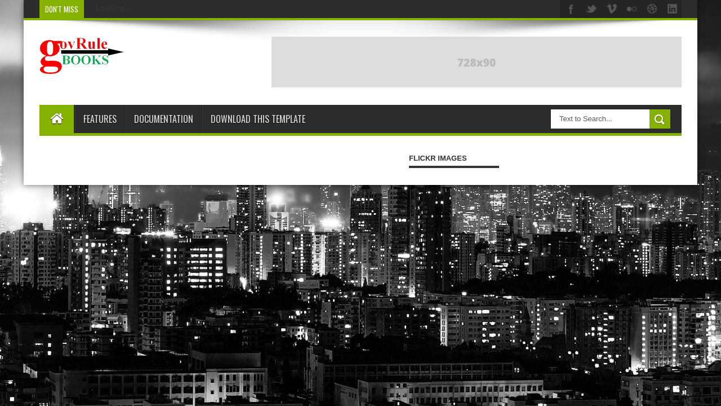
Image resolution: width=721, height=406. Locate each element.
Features (100, 119)
